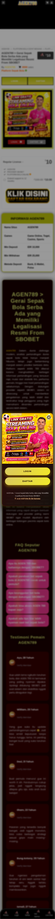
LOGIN (27, 471)
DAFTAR (27, 481)
